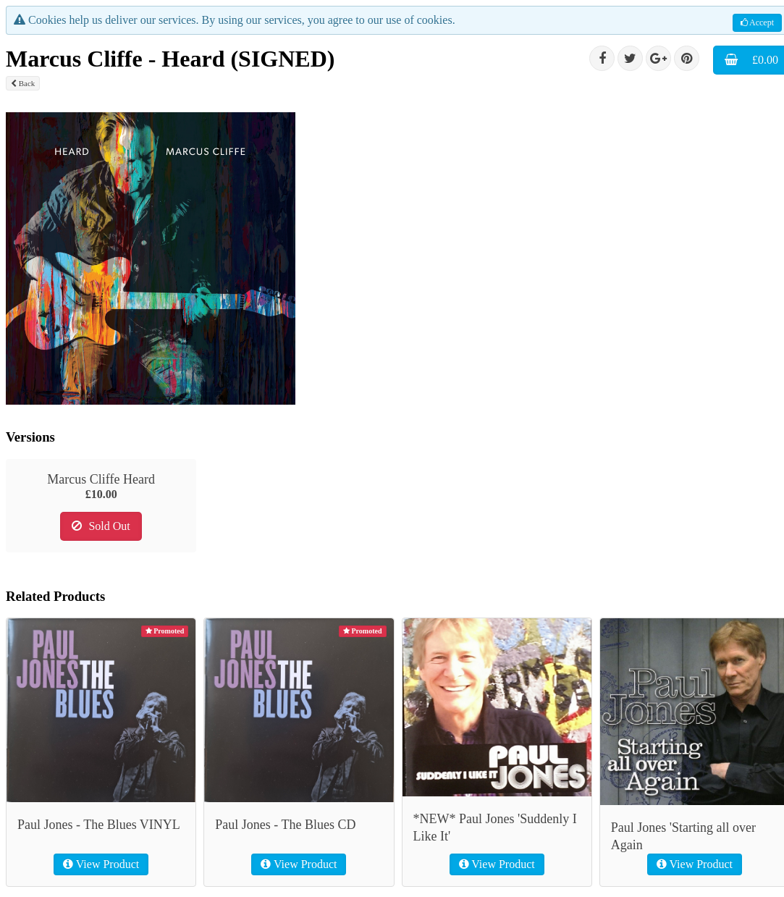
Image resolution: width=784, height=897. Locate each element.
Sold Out (101, 526)
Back (23, 83)
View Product (101, 864)
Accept (757, 22)
